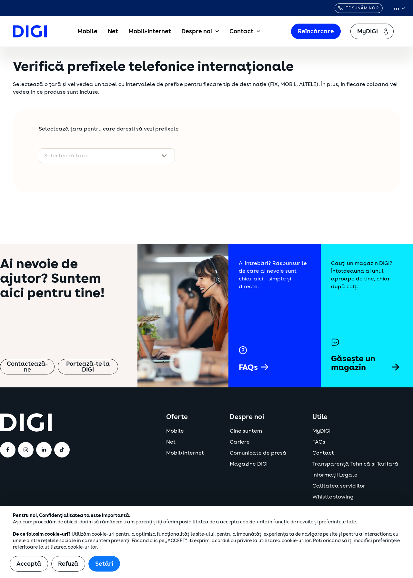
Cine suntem (246, 431)
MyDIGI (321, 431)
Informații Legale (335, 474)
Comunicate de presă (258, 453)
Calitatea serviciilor (338, 485)
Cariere (240, 442)
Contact (244, 31)
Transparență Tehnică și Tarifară (355, 464)
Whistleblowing (333, 496)
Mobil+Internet (149, 31)
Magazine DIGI (248, 464)
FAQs (318, 442)
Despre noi (200, 31)
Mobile (87, 31)
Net (113, 31)
